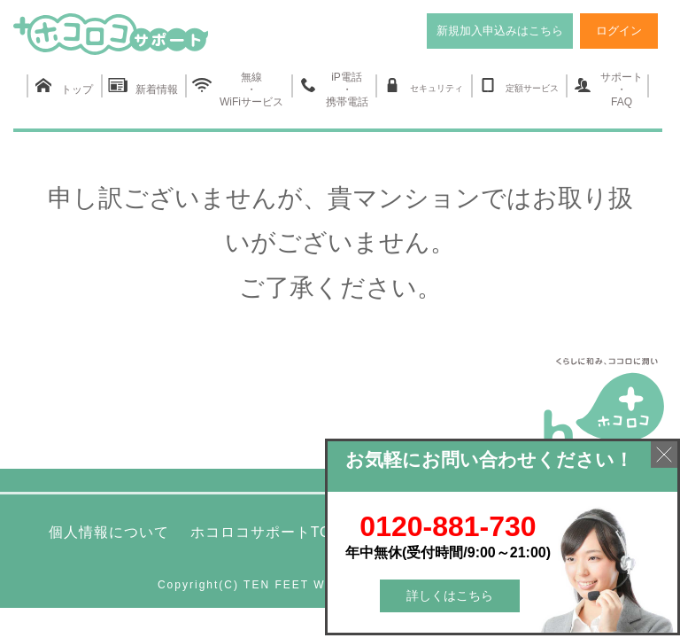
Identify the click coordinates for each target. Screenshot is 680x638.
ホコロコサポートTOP (266, 532)
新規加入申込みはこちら (500, 30)
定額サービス (518, 86)
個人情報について (109, 532)
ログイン (619, 30)
